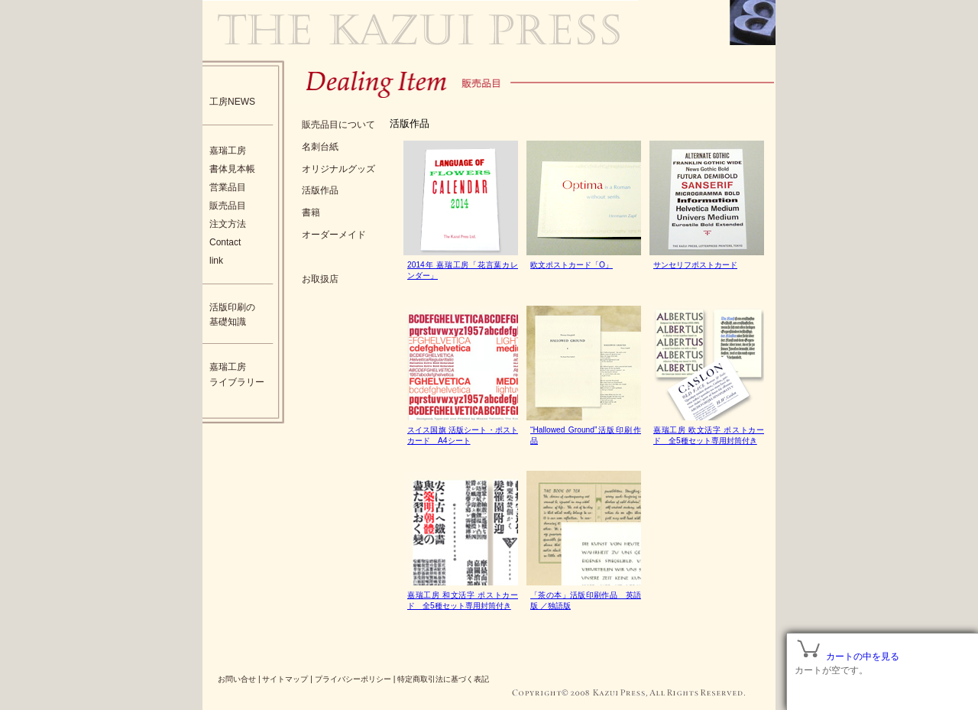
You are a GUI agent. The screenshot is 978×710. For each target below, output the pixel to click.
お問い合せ (237, 679)
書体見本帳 (232, 169)
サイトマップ (285, 679)
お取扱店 (320, 279)
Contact (225, 242)
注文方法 (227, 224)
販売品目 (227, 205)
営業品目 (227, 187)
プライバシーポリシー (353, 679)
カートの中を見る (862, 656)
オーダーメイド (334, 234)
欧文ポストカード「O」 (571, 265)
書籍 (311, 212)
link (216, 260)
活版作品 (320, 190)
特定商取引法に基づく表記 (443, 679)
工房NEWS (232, 101)
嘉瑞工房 (227, 150)
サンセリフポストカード (695, 265)
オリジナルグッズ (338, 168)
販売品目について (338, 124)
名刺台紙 (320, 146)
